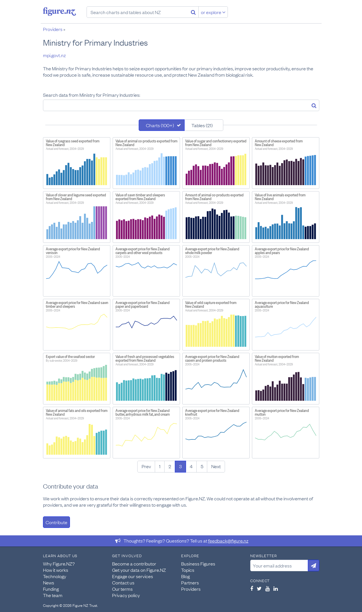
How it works (55, 570)
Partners (190, 582)
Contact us (123, 582)
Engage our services (132, 576)
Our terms (122, 589)
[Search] (193, 12)
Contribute (56, 522)
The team (52, 595)
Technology (54, 576)
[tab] (162, 125)
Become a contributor (134, 563)
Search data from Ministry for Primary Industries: (91, 95)
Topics (187, 570)
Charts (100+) (160, 125)
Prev (146, 466)
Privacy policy (126, 595)
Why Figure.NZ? (59, 563)
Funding (51, 589)
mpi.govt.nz (54, 55)
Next (216, 466)
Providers (52, 29)
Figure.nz (59, 11)
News (48, 582)
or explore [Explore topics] (213, 12)
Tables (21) (202, 125)
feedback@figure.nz (228, 540)
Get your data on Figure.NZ (139, 570)
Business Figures (198, 563)
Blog (185, 576)
